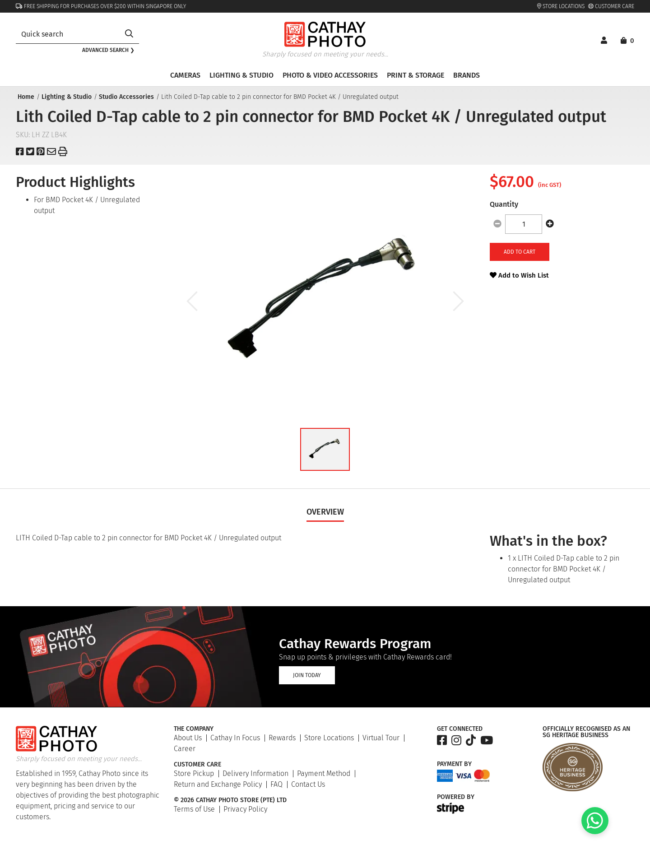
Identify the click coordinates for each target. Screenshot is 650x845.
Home (25, 97)
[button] (325, 449)
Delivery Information (255, 773)
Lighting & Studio (66, 97)
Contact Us (308, 784)
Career (184, 748)
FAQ (276, 784)
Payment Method (323, 773)
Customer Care (611, 6)
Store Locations (561, 6)
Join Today (307, 675)
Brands (466, 75)
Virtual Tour (380, 738)
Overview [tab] (325, 512)
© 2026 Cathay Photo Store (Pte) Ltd (230, 800)
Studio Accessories (125, 97)
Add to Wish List (519, 275)
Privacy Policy (245, 809)
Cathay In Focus (235, 738)
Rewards (282, 738)
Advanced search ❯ (108, 50)
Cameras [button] (185, 75)
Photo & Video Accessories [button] (330, 75)
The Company (194, 729)
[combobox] (67, 34)
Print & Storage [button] (415, 75)
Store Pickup (194, 773)
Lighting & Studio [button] (241, 75)
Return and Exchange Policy (218, 784)
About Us (188, 738)
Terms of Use (194, 809)
